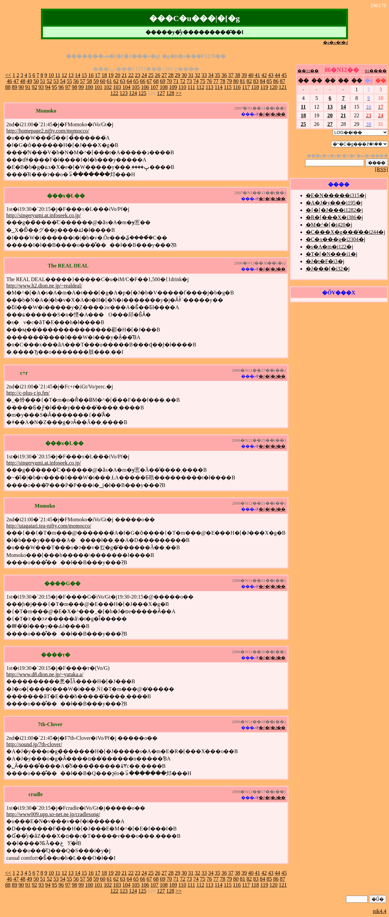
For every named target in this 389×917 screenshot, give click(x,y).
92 (34, 87)
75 (202, 81)
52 (49, 81)
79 (229, 81)
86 (275, 81)
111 (191, 87)
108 (164, 87)
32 (197, 75)
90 (21, 87)
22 (131, 75)
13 (71, 75)
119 (264, 87)
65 (136, 81)
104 (127, 87)
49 (29, 81)
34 (210, 75)
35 (217, 75)
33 (204, 75)
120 (273, 87)
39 (244, 75)
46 (9, 81)
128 (170, 93)
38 (237, 75)
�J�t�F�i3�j (325, 261)
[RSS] (381, 169)
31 (191, 75)
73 (189, 81)
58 (89, 81)
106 (145, 87)
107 (155, 87)
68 (156, 81)
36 (224, 75)
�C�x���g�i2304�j (336, 239)
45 (284, 75)
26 (157, 75)
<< (8, 75)
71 (176, 81)
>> (179, 93)
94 (48, 87)
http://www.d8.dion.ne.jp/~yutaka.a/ (44, 674)
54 (62, 81)
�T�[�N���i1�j (332, 254)
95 (54, 87)
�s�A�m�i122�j (329, 246)
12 (64, 75)
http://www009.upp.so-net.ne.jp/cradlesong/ (53, 814)
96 (61, 87)
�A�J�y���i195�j (334, 203)
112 (200, 87)
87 (282, 81)
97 (68, 87)
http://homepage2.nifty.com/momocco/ (47, 131)
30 (184, 75)
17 (97, 75)
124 (133, 93)
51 (42, 81)
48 (22, 81)
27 (164, 75)
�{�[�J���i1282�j (334, 210)
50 (36, 81)
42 (264, 75)
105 (136, 87)
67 (149, 81)
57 (82, 81)
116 (236, 87)
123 (124, 93)
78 (222, 81)
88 (8, 87)
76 (209, 81)
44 (277, 75)
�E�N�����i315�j (336, 195)
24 (144, 75)
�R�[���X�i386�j (334, 217)
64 (129, 81)
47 (16, 81)
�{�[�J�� (272, 114)
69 (162, 81)
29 (177, 75)
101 (99, 87)
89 (14, 87)
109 (173, 87)
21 (124, 75)
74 (195, 81)
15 (84, 75)
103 (117, 87)
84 (262, 81)
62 (116, 81)
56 (76, 81)
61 (109, 81)
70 (169, 81)
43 (270, 75)
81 (242, 81)
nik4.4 (379, 911)
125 (142, 93)
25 (151, 75)
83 (255, 81)
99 (81, 87)
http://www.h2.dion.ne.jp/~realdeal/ (44, 285)
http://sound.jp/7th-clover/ (34, 744)
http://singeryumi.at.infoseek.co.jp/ (43, 215)
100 (89, 87)
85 (269, 81)
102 (108, 87)
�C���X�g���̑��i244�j (345, 232)
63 (122, 81)
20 (117, 75)
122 (114, 93)
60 (102, 81)
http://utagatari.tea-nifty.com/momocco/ (48, 526)
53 (56, 81)
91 (28, 87)
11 (57, 75)
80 (235, 81)
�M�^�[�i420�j (329, 225)
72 (182, 81)
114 (218, 87)
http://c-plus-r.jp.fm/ (28, 393)
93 (41, 87)
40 (250, 75)
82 (249, 81)
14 (77, 75)
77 (215, 81)
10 (51, 75)
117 (246, 87)
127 (161, 93)
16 (91, 75)
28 (171, 75)
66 (142, 81)
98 (74, 87)
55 (69, 81)
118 (255, 87)
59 (96, 81)
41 (257, 75)
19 (111, 75)
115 (227, 87)
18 (104, 75)
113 (209, 87)
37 (230, 75)
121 (283, 87)
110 (182, 87)
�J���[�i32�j (328, 268)
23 (137, 75)
